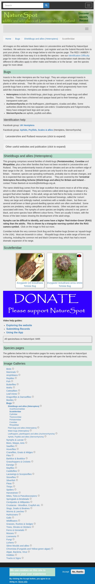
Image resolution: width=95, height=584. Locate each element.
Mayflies (10, 468)
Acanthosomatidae (17, 409)
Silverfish (10, 480)
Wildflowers (12, 521)
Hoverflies (11, 449)
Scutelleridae (15, 411)
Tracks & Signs (13, 558)
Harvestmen (12, 493)
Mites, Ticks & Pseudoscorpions (21, 496)
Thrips (9, 486)
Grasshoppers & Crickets (18, 461)
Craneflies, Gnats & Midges (19, 452)
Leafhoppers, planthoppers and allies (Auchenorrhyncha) (31, 434)
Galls (8, 517)
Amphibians (12, 375)
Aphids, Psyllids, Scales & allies (36, 130)
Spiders (10, 489)
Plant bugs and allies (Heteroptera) (22, 428)
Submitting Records (18, 329)
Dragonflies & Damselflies (18, 397)
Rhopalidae (14, 425)
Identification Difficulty (78, 55)
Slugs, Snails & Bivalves (18, 508)
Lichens (10, 542)
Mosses (10, 533)
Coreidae (13, 422)
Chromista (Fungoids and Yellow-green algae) (28, 549)
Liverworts (11, 536)
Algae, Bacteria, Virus (16, 552)
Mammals (11, 372)
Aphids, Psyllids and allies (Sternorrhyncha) (26, 437)
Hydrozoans (12, 514)
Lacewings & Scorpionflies (19, 474)
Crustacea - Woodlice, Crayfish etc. (23, 505)
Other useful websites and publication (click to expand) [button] (36, 146)
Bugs (17, 39)
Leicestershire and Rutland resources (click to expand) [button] (35, 136)
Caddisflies (11, 471)
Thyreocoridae (15, 417)
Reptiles (10, 378)
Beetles (10, 400)
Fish (8, 381)
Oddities (10, 555)
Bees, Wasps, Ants (15, 443)
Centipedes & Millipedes (18, 502)
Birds (8, 369)
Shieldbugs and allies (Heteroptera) (41, 39)
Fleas (9, 483)
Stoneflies (11, 477)
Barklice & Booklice (15, 458)
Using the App (14, 332)
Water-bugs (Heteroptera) (18, 431)
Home (8, 39)
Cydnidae (13, 414)
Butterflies (11, 384)
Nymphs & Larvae (15, 440)
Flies (8, 455)
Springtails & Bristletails (17, 499)
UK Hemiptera (27, 125)
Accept (65, 573)
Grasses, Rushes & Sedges (19, 524)
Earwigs (10, 465)
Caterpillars (11, 390)
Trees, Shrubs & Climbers (18, 527)
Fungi (9, 539)
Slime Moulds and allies (17, 545)
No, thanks (77, 573)
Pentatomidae (15, 420)
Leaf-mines (11, 394)
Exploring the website (19, 325)
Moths (9, 387)
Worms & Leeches (15, 511)
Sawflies (10, 446)
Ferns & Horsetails (15, 530)
